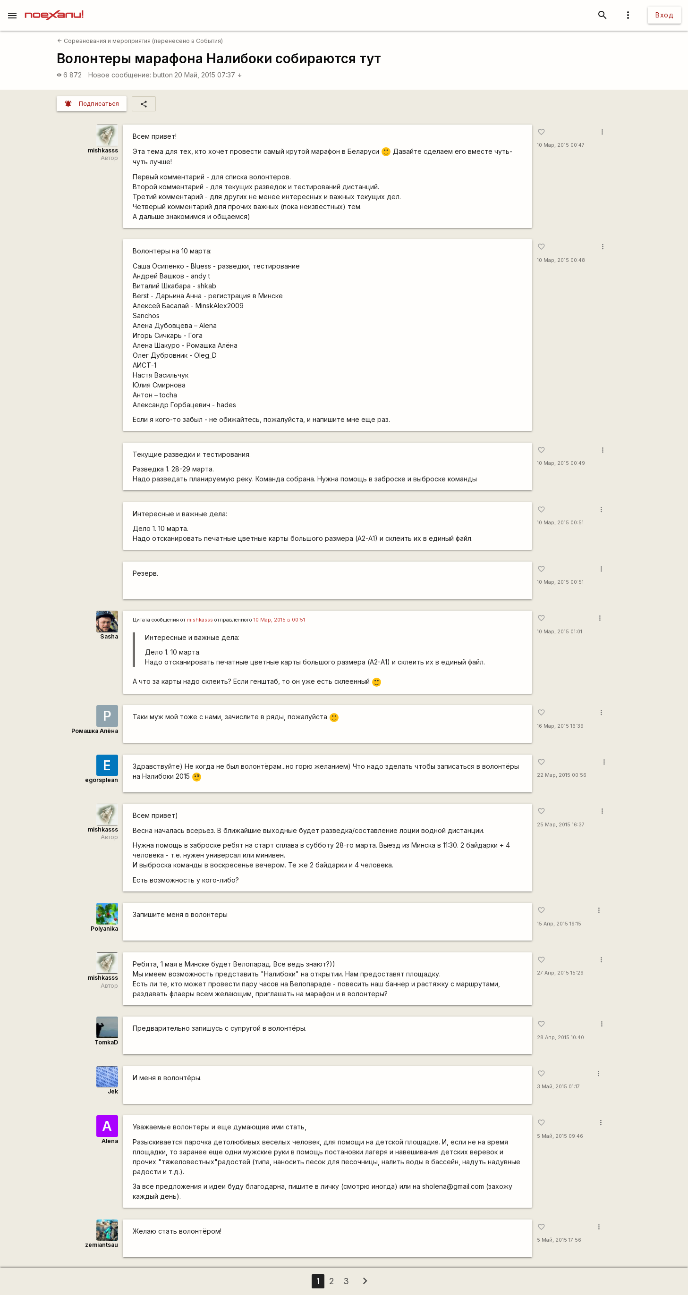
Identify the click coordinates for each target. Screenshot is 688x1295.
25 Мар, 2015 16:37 (561, 825)
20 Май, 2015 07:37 (208, 75)
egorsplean (101, 779)
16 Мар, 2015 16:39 (560, 726)
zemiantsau (101, 1244)
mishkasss (103, 150)
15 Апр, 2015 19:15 (559, 924)
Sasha (109, 636)
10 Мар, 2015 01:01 (559, 632)
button (163, 75)
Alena (110, 1140)
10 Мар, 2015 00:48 (561, 260)
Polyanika (104, 928)
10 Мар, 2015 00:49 (561, 463)
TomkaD (106, 1042)
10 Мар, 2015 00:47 (561, 145)
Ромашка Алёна (94, 730)
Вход (664, 15)
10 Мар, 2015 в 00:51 (279, 620)
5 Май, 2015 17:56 (559, 1240)
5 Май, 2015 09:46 (560, 1136)
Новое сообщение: (119, 75)
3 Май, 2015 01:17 (558, 1087)
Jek (113, 1091)
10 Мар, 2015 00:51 (560, 523)
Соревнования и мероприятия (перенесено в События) (140, 40)
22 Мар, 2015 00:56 (561, 775)
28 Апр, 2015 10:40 (560, 1037)
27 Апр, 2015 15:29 (560, 973)
